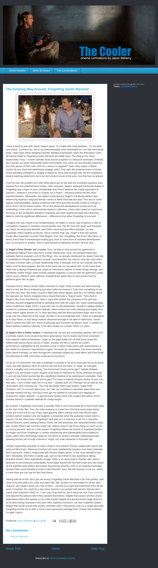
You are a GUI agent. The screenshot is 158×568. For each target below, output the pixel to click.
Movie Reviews (18, 70)
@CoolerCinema (129, 86)
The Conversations (67, 70)
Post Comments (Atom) (62, 558)
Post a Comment (19, 536)
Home (56, 548)
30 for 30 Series (41, 70)
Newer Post (13, 548)
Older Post (97, 548)
